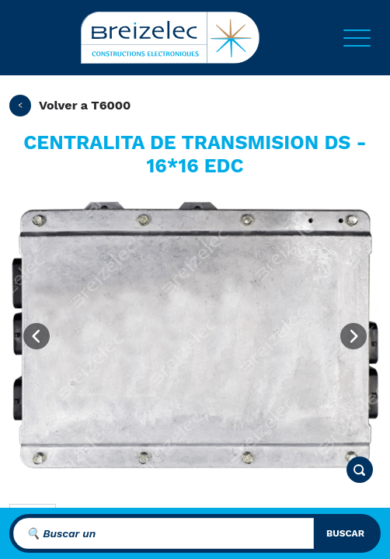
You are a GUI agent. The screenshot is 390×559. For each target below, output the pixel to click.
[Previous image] (36, 336)
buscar (345, 533)
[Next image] (353, 336)
